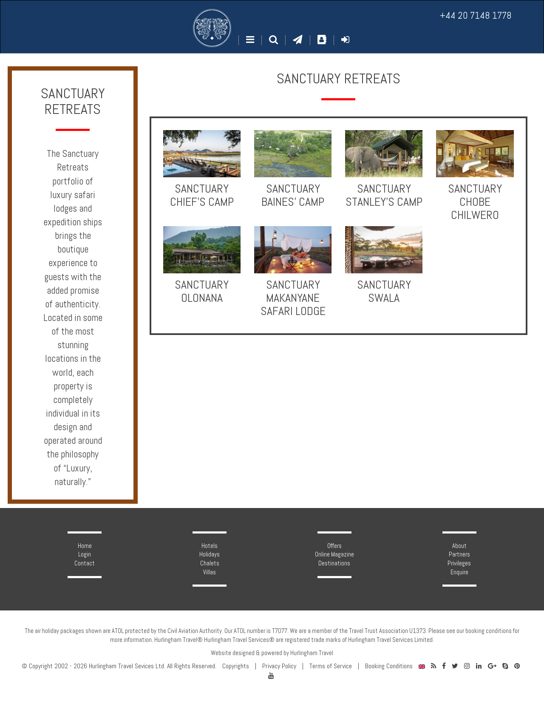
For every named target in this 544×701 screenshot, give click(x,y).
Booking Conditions (389, 666)
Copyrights (235, 666)
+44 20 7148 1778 (476, 15)
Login (84, 554)
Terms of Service (330, 666)
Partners (459, 554)
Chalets (209, 563)
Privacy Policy (279, 666)
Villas (209, 572)
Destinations (334, 563)
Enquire (459, 572)
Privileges (459, 563)
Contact (84, 563)
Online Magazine (334, 554)
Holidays (209, 554)
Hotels (209, 546)
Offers (334, 546)
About (459, 546)
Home (85, 546)
